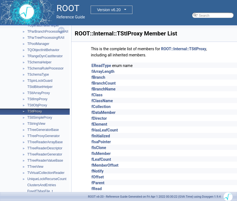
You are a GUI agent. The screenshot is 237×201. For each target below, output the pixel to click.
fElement (99, 124)
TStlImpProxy (37, 99)
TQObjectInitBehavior (43, 50)
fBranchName (103, 89)
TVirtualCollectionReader (45, 173)
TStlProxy (34, 111)
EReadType (101, 65)
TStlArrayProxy (38, 93)
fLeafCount (101, 159)
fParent (98, 183)
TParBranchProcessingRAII (47, 32)
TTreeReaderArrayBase (45, 142)
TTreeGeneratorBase (43, 130)
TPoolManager (38, 44)
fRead (96, 188)
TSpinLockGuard (39, 81)
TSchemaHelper (39, 62)
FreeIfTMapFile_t (40, 191)
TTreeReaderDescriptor (44, 148)
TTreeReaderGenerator (44, 154)
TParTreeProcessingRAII (45, 38)
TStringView (36, 124)
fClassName (102, 101)
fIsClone (98, 147)
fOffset (97, 177)
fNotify (97, 171)
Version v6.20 (109, 10)
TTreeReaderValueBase (45, 160)
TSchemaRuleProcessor (45, 68)
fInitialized (100, 136)
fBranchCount (103, 83)
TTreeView (35, 167)
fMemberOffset (104, 165)
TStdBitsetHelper (40, 87)
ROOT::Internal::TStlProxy (183, 49)
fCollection (101, 106)
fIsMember (101, 153)
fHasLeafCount (104, 130)
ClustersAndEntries (41, 185)
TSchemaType (38, 74)
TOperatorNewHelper (43, 25)
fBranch (98, 77)
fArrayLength (102, 71)
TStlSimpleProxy (39, 117)
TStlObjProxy (37, 105)
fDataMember (103, 112)
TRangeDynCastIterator (45, 56)
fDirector (99, 118)
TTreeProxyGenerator (43, 136)
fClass (97, 95)
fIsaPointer (101, 142)
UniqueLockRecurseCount (46, 179)
